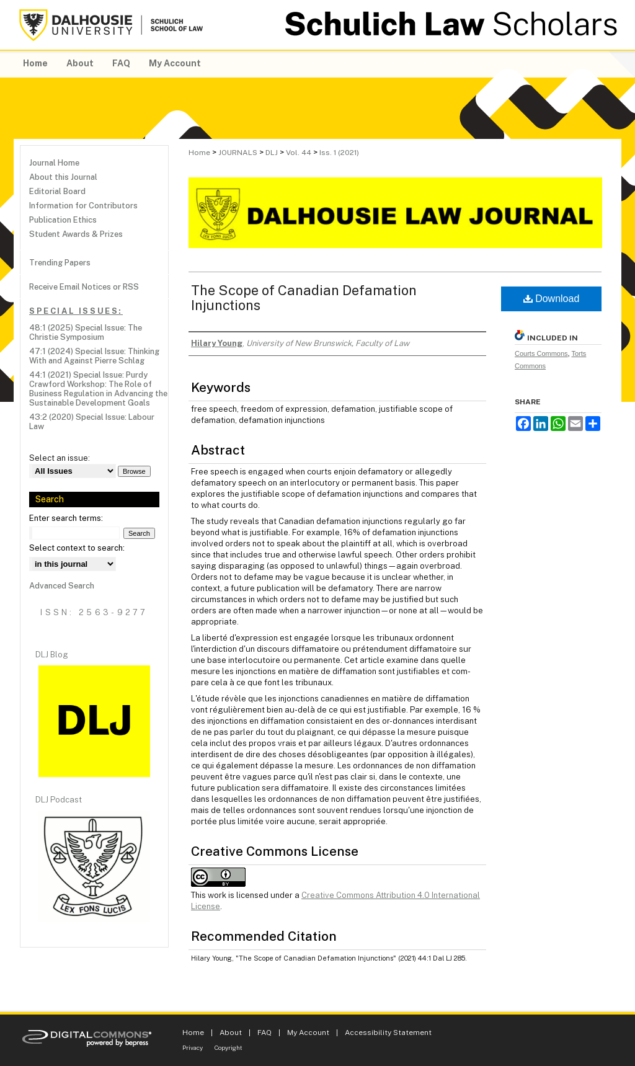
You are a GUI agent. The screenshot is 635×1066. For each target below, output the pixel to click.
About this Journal (63, 177)
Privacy (192, 1047)
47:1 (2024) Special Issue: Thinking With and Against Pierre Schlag (94, 356)
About (231, 1032)
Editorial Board (57, 191)
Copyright (228, 1047)
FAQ (264, 1032)
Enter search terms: (66, 518)
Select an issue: (59, 458)
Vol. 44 (298, 152)
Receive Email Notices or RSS (84, 286)
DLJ (271, 152)
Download (551, 298)
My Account (308, 1032)
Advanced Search (61, 585)
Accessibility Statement (388, 1032)
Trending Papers (60, 262)
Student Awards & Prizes (76, 234)
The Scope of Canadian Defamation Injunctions (304, 297)
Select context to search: (77, 548)
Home (199, 152)
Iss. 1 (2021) (339, 152)
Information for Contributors (83, 205)
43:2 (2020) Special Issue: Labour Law (91, 421)
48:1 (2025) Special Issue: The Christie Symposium (85, 332)
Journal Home (54, 162)
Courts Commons (541, 353)
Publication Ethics (63, 219)
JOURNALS (237, 152)
